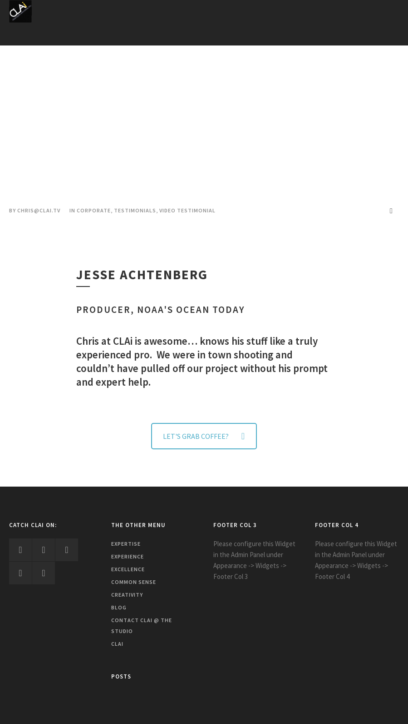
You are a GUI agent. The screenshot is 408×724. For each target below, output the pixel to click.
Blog (119, 607)
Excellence (128, 569)
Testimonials (135, 210)
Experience (127, 556)
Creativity (127, 594)
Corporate (94, 210)
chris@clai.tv (38, 210)
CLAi (117, 643)
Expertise (126, 543)
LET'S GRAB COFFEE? (204, 436)
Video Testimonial (187, 210)
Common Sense (133, 581)
